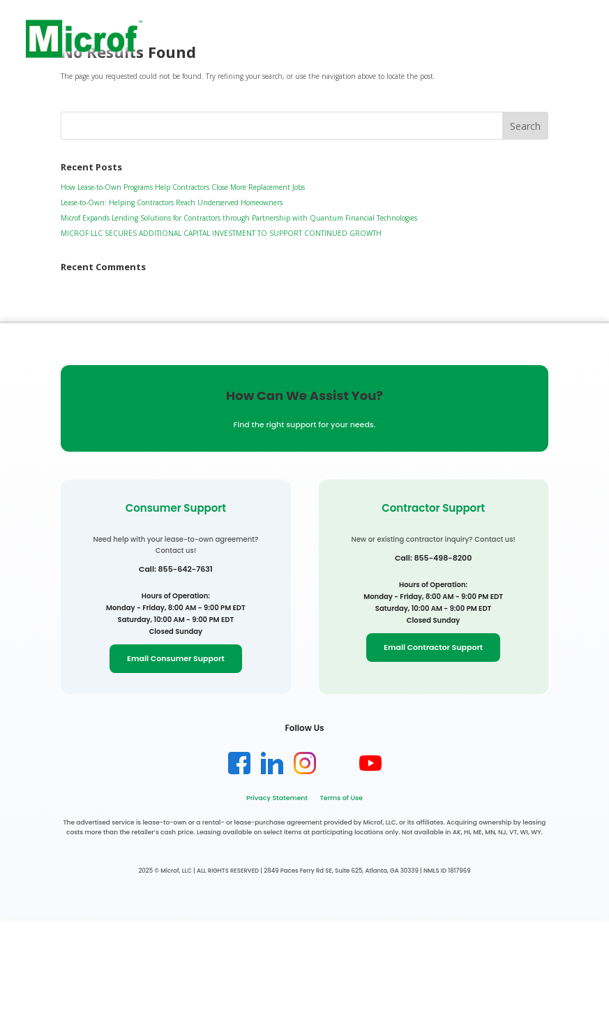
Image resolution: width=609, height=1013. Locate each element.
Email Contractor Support (433, 647)
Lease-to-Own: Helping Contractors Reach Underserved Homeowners (172, 202)
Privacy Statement (277, 797)
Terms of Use (340, 797)
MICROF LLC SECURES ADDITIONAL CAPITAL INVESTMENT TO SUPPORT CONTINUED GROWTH (221, 233)
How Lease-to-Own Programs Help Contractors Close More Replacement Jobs (183, 187)
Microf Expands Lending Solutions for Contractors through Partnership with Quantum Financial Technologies (239, 218)
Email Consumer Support (176, 658)
